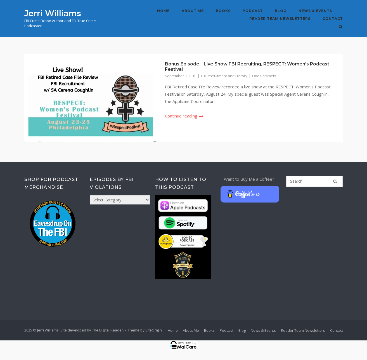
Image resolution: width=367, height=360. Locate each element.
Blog (281, 11)
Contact (333, 19)
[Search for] (314, 181)
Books (223, 11)
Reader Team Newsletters (280, 19)
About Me (193, 11)
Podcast (253, 11)
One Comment (264, 75)
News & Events (315, 11)
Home (163, 11)
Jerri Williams (52, 13)
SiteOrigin (153, 330)
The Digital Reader (107, 330)
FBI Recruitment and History (224, 75)
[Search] (335, 181)
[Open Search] (340, 27)
